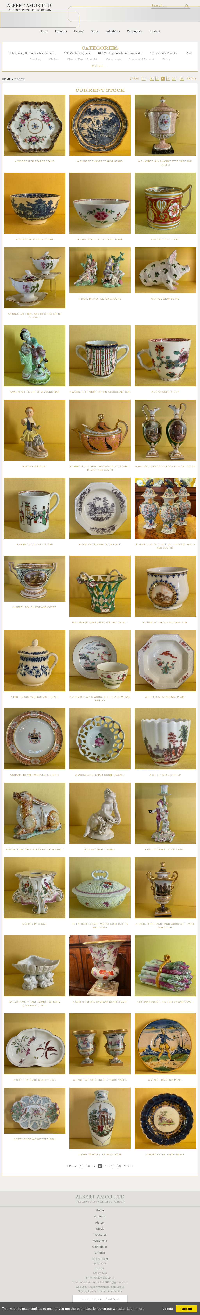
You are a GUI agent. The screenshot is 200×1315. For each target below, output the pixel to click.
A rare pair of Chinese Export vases (100, 1080)
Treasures (100, 1234)
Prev (134, 78)
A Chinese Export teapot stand (100, 161)
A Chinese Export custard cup (165, 622)
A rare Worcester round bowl (100, 239)
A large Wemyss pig (165, 298)
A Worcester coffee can (35, 544)
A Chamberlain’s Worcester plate (35, 775)
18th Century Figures (77, 53)
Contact (155, 31)
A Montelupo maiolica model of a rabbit (34, 849)
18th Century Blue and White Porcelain (32, 53)
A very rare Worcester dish (35, 1139)
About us (61, 31)
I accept (186, 1308)
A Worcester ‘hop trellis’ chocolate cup (100, 392)
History (79, 31)
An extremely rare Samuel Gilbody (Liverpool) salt (35, 1004)
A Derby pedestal (34, 924)
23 (181, 78)
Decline (168, 1308)
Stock (95, 31)
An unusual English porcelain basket (100, 622)
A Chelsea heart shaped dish (35, 1080)
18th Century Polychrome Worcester (120, 53)
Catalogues (135, 31)
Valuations (113, 31)
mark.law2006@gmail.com (110, 1282)
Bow (189, 53)
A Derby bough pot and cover (35, 607)
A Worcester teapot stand (34, 161)
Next (191, 78)
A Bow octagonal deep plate (100, 544)
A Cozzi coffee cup (165, 392)
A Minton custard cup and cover (35, 697)
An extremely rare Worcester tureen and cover (100, 926)
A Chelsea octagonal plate (165, 697)
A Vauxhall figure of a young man (34, 392)
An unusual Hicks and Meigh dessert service (35, 316)
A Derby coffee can (165, 239)
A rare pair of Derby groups (100, 298)
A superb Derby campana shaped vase (100, 1002)
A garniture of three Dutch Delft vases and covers (165, 546)
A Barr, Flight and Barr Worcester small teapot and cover (99, 468)
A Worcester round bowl (35, 239)
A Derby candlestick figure (165, 849)
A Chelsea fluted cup (165, 775)
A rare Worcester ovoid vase (100, 1154)
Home (44, 31)
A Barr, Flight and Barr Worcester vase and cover (165, 926)
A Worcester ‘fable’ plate (165, 1154)
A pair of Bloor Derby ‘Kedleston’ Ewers (165, 466)
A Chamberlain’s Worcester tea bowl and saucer (100, 699)
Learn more (135, 1308)
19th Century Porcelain (164, 53)
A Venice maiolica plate (165, 1080)
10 (173, 78)
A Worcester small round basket (100, 775)
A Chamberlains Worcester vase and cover (165, 163)
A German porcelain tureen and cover (165, 1002)
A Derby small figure (100, 849)
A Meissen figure (34, 466)
